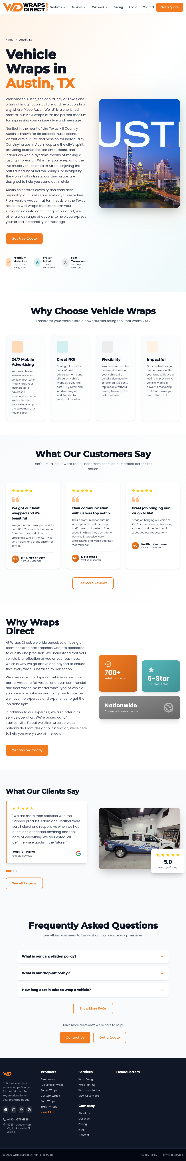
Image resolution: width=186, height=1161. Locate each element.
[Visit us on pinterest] (21, 1110)
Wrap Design (86, 1079)
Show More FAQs (93, 1008)
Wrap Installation (89, 1090)
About (133, 7)
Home (9, 39)
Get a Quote (170, 7)
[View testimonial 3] (16, 871)
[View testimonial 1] (9, 871)
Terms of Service (172, 1155)
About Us (84, 1113)
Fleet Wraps (48, 1079)
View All (47, 1112)
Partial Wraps (49, 1090)
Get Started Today (27, 750)
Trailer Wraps (49, 1106)
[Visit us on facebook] (6, 1110)
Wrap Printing (86, 1085)
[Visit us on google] (29, 1110)
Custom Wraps (50, 1096)
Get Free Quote (24, 238)
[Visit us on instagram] (13, 1110)
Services (79, 7)
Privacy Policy (148, 1155)
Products (58, 7)
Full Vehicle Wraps (52, 1085)
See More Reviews (93, 583)
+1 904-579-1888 (16, 1120)
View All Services (88, 1096)
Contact (148, 7)
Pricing (118, 7)
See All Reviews (24, 883)
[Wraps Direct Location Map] (149, 1101)
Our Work (100, 7)
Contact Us (75, 1037)
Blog (81, 1129)
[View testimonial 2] (14, 871)
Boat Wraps (48, 1101)
